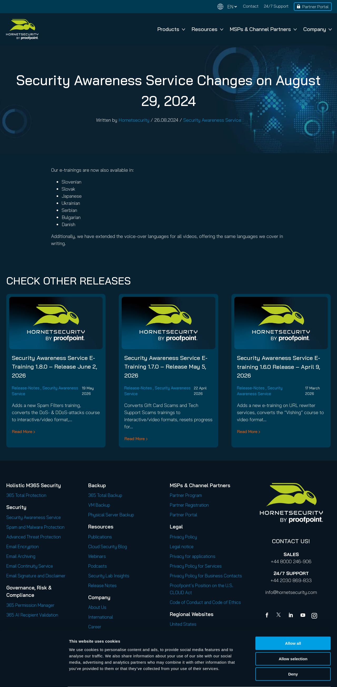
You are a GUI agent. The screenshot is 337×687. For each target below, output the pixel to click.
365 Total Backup (105, 495)
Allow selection (293, 638)
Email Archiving (20, 556)
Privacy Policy (183, 537)
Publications (100, 537)
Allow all (293, 622)
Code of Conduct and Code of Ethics (205, 602)
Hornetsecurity (133, 120)
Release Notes (102, 585)
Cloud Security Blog (107, 546)
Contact (251, 6)
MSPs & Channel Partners (263, 29)
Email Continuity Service (29, 566)
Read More (22, 431)
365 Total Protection (26, 495)
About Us (97, 607)
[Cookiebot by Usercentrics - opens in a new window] (34, 677)
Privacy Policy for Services (196, 566)
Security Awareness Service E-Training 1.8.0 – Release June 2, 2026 (54, 366)
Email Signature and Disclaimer (36, 575)
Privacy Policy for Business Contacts (206, 575)
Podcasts (97, 566)
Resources (207, 29)
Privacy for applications (192, 556)
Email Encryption (22, 546)
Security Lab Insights (108, 575)
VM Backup (99, 505)
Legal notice (182, 546)
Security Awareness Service (212, 120)
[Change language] (227, 6)
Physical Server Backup (111, 514)
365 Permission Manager (30, 605)
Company (317, 29)
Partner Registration (189, 505)
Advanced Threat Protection (33, 537)
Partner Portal (315, 6)
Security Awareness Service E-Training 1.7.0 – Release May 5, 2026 (165, 366)
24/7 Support (276, 6)
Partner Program (186, 495)
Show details (276, 676)
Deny (293, 653)
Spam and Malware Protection (35, 527)
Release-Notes (25, 387)
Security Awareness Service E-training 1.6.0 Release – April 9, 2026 (278, 366)
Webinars (97, 556)
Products (171, 29)
